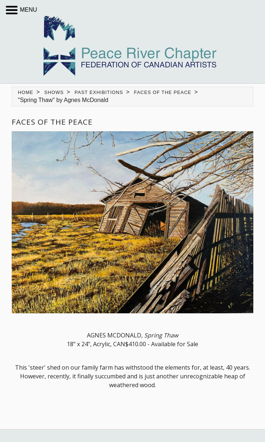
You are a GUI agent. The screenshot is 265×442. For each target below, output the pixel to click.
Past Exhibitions (98, 92)
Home (25, 92)
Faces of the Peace (162, 92)
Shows (54, 92)
